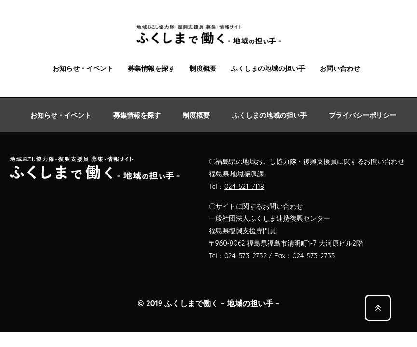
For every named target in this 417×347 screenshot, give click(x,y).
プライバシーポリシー (362, 115)
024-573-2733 (313, 256)
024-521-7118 (244, 186)
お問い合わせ (340, 69)
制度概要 (202, 69)
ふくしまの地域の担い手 (268, 69)
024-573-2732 (245, 256)
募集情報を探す (151, 69)
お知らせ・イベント (83, 69)
